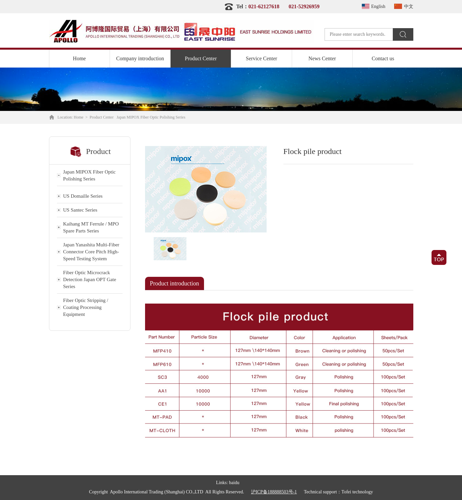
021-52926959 (303, 6)
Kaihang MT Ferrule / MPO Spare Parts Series (91, 227)
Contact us (383, 58)
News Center (322, 58)
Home (79, 58)
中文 (402, 6)
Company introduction (140, 58)
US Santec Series (80, 210)
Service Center (261, 58)
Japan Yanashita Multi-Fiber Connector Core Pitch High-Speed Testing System (91, 251)
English (372, 6)
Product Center (201, 58)
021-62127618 (263, 6)
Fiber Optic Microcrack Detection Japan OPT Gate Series (89, 279)
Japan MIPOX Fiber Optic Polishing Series (151, 117)
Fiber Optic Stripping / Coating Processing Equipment (85, 307)
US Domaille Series (83, 196)
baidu (234, 482)
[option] (206, 189)
